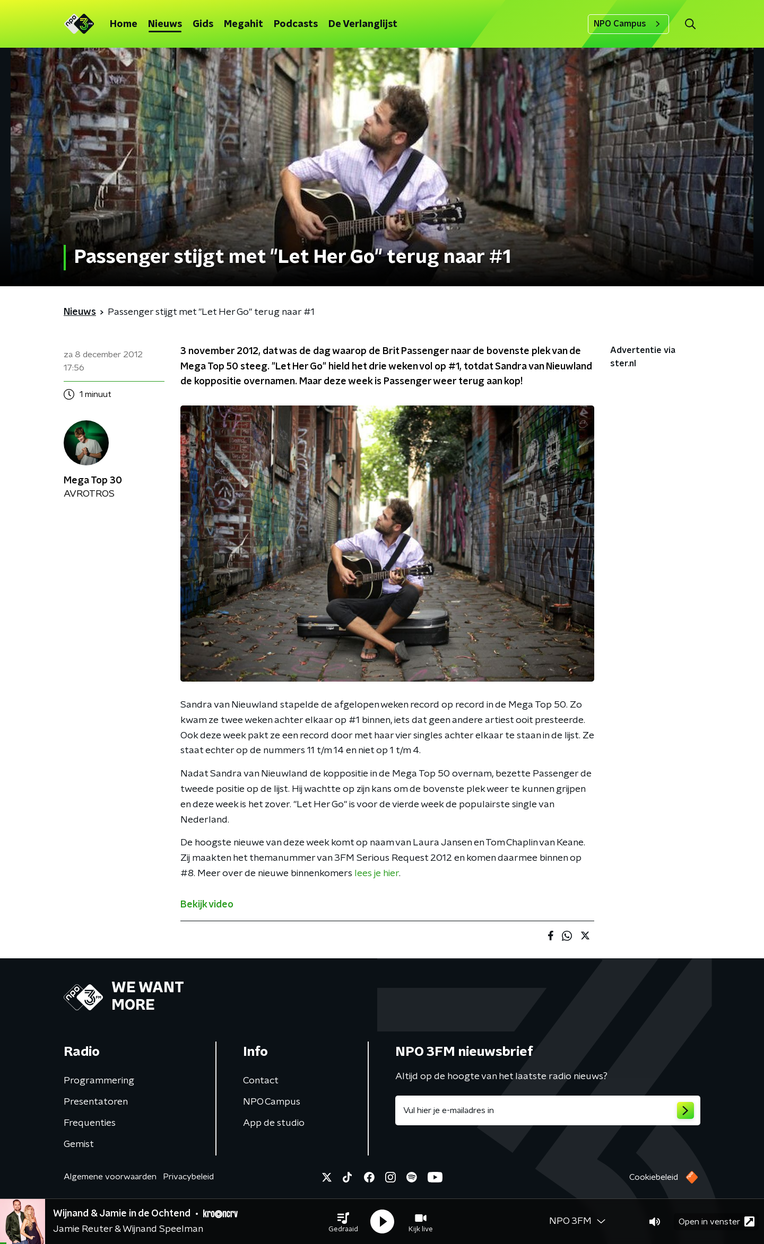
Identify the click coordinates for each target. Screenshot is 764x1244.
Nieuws (165, 24)
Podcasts (296, 24)
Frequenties (90, 1123)
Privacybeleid (188, 1176)
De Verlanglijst (362, 24)
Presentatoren (96, 1102)
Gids (203, 24)
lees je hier (376, 873)
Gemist (79, 1144)
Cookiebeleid (653, 1177)
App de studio (274, 1123)
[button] (343, 1222)
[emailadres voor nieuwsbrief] (547, 1110)
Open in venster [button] (716, 1221)
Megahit (243, 24)
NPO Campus (628, 24)
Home (123, 24)
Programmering (99, 1081)
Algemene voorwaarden (110, 1176)
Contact (261, 1081)
